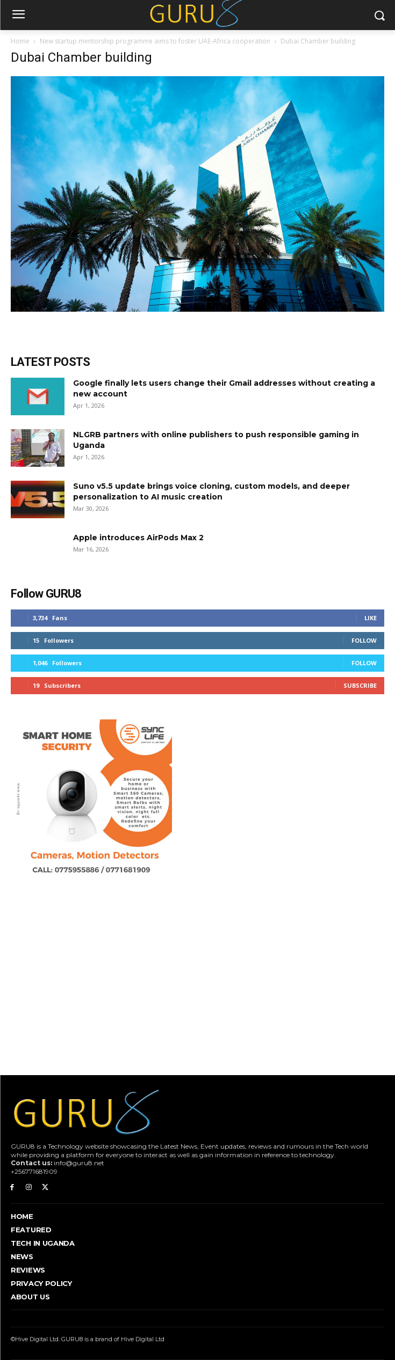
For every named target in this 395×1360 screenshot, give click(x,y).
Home (20, 41)
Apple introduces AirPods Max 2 (138, 537)
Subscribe (360, 685)
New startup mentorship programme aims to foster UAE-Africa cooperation (155, 41)
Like (370, 618)
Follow (364, 640)
